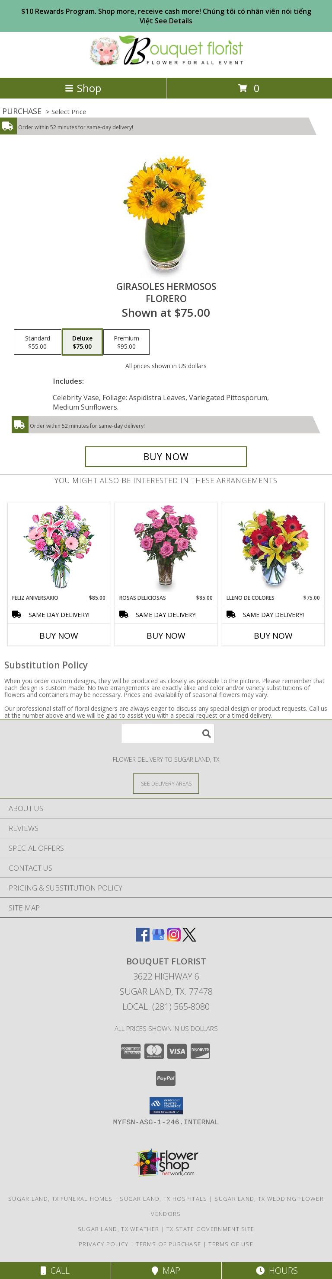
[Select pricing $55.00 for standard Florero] (37, 342)
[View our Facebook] (143, 939)
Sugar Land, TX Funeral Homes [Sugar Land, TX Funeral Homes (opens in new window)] (60, 1199)
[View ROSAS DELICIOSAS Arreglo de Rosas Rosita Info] (166, 548)
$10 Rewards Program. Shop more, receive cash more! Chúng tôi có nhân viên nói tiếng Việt (166, 15)
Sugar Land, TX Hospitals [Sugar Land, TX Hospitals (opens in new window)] (163, 1199)
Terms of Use (230, 1244)
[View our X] (189, 939)
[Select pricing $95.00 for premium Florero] (126, 342)
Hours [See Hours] (277, 1270)
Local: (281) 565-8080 (166, 1006)
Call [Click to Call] (55, 1270)
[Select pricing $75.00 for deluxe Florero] (82, 342)
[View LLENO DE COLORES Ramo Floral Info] (273, 548)
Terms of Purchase (168, 1244)
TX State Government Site (210, 1229)
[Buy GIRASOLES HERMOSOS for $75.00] (166, 456)
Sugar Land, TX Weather (119, 1229)
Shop (83, 88)
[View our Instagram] (174, 939)
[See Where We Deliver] (166, 783)
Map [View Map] (166, 1270)
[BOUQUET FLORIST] (166, 65)
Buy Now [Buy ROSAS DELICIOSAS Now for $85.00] (166, 635)
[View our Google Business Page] (158, 939)
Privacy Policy (103, 1244)
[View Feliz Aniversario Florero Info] (59, 548)
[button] (166, 1105)
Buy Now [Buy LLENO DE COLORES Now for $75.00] (273, 635)
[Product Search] (167, 733)
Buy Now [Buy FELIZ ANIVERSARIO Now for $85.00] (58, 635)
